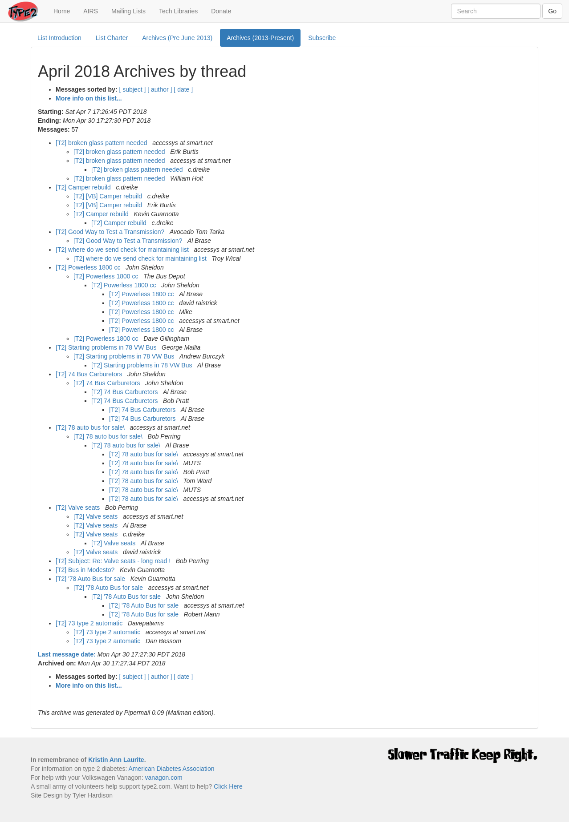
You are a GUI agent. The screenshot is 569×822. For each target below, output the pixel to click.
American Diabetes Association (171, 768)
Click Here (228, 786)
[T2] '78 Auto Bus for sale (91, 578)
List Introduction (59, 37)
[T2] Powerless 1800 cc (89, 267)
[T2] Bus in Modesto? (86, 569)
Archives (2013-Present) (260, 37)
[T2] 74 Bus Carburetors (90, 374)
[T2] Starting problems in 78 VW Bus (107, 347)
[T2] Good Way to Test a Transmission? (111, 231)
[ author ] (159, 89)
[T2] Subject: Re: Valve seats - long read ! (114, 560)
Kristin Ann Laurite (116, 759)
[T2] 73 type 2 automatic (90, 623)
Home (65, 10)
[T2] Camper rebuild (84, 187)
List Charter (112, 37)
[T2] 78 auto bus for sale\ (91, 427)
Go (552, 11)
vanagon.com (164, 777)
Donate (221, 11)
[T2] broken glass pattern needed (102, 142)
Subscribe (322, 37)
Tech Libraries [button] (178, 11)
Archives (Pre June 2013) (177, 37)
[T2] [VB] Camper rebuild (108, 196)
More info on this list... (89, 98)
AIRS (90, 11)
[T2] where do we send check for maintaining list (123, 249)
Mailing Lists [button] (128, 11)
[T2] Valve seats (79, 507)
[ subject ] (132, 89)
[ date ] (183, 89)
